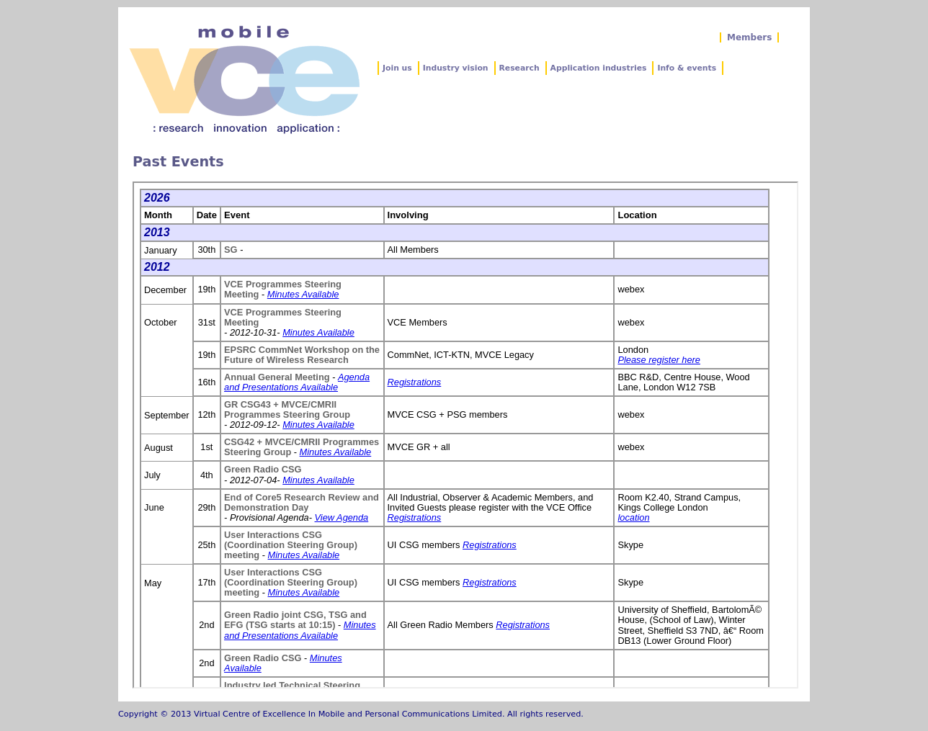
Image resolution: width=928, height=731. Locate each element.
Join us (397, 68)
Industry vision (455, 68)
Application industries (598, 68)
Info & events (686, 68)
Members (749, 37)
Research (519, 68)
